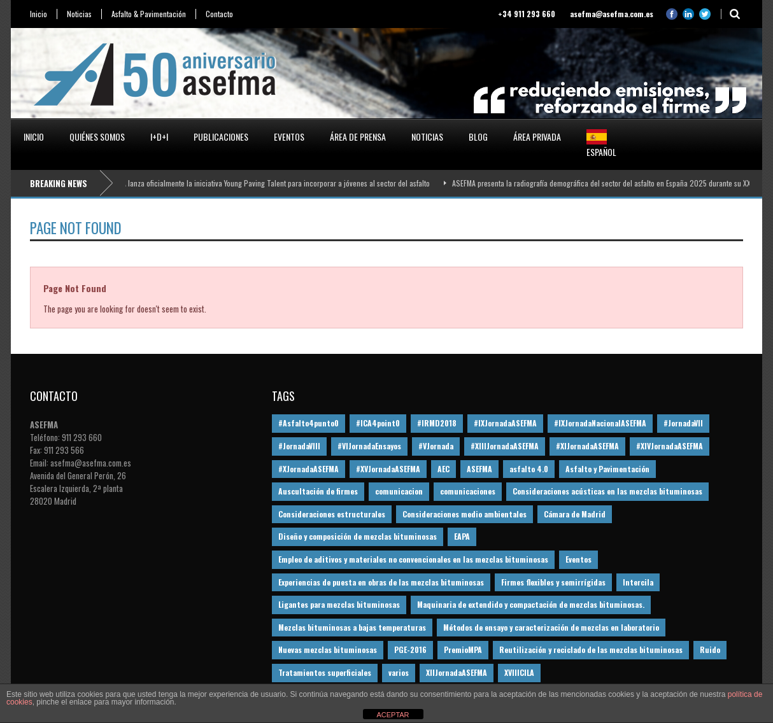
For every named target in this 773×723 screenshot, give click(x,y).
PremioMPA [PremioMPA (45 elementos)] (463, 649)
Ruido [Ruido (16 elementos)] (710, 649)
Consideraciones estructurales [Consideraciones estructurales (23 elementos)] (331, 514)
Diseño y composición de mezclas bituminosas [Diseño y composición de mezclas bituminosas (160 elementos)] (357, 536)
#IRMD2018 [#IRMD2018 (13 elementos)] (437, 423)
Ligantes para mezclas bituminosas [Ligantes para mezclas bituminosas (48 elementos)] (339, 604)
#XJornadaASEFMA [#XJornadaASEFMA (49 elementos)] (308, 468)
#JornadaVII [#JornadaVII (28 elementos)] (683, 423)
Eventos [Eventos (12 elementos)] (578, 559)
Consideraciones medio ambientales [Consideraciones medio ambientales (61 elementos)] (464, 514)
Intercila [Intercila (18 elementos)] (638, 582)
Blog (478, 136)
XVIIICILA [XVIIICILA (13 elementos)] (519, 672)
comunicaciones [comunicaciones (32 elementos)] (467, 491)
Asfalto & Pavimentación (148, 14)
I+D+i (159, 136)
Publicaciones (221, 136)
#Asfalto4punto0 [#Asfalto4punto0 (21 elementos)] (308, 423)
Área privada (537, 136)
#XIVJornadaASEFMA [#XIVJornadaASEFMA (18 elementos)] (669, 445)
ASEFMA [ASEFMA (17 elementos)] (479, 468)
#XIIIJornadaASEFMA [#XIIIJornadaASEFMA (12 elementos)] (505, 445)
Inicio (38, 14)
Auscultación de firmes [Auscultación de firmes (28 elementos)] (318, 491)
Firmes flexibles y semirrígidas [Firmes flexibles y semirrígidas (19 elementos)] (553, 582)
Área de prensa (358, 136)
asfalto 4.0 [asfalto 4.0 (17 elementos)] (528, 468)
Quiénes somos (97, 136)
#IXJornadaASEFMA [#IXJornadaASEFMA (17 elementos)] (505, 423)
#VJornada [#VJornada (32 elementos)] (435, 445)
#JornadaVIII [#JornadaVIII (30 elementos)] (299, 445)
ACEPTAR (392, 715)
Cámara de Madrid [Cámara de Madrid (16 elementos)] (575, 514)
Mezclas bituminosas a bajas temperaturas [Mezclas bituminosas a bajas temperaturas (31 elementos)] (352, 627)
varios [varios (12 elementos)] (398, 672)
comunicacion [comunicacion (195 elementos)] (399, 491)
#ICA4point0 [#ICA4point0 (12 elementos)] (378, 423)
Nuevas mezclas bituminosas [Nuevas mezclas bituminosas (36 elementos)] (327, 649)
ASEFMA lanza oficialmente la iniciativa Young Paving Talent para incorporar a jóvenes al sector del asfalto (270, 183)
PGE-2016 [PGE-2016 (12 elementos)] (410, 649)
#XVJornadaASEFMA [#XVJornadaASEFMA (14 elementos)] (388, 468)
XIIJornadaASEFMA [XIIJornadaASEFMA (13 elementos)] (456, 672)
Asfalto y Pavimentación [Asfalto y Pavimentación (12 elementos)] (607, 468)
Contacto (219, 14)
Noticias (79, 14)
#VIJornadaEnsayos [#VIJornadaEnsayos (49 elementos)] (369, 445)
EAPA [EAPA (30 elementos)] (462, 536)
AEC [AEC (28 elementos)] (443, 468)
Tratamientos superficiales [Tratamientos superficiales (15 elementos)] (324, 672)
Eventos (289, 136)
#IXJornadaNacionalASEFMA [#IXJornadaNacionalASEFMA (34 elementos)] (600, 423)
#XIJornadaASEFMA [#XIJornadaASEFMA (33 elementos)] (587, 445)
